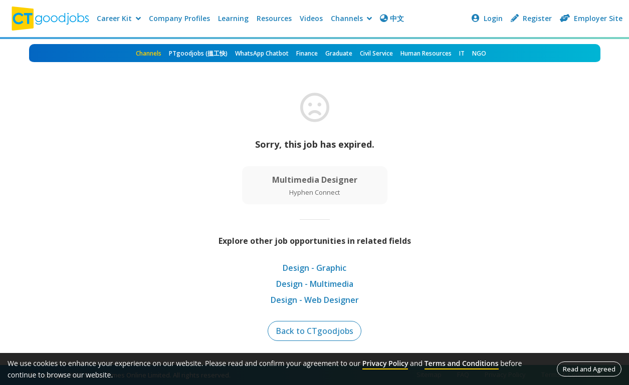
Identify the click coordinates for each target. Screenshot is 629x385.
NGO (479, 53)
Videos (311, 18)
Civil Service (376, 53)
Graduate (338, 53)
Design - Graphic (314, 267)
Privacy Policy (385, 363)
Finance (307, 53)
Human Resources (426, 53)
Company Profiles (179, 18)
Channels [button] (351, 18)
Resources (274, 18)
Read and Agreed (589, 368)
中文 (392, 18)
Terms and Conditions (462, 363)
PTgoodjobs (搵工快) (198, 53)
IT (462, 53)
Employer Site (591, 18)
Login (487, 18)
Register (531, 18)
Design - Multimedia (314, 283)
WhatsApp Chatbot (262, 53)
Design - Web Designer (315, 299)
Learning (233, 18)
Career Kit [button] (119, 18)
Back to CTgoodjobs (314, 330)
